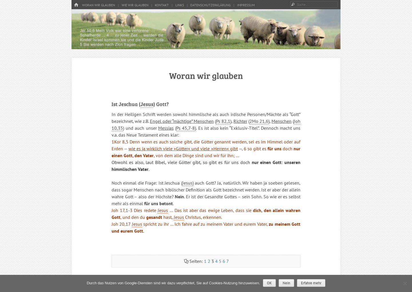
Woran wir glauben (98, 5)
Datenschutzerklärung (210, 5)
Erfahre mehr (311, 283)
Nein (286, 283)
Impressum (246, 5)
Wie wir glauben (135, 5)
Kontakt (162, 5)
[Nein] (405, 283)
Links (179, 5)
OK (269, 283)
